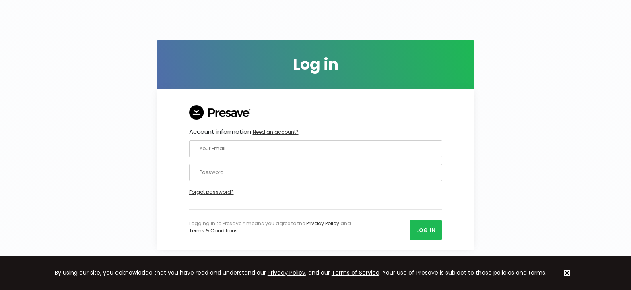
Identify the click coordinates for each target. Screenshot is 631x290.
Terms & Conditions (213, 230)
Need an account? (276, 131)
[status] (567, 273)
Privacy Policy (322, 223)
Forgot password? (211, 191)
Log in (426, 230)
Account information (244, 131)
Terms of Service (355, 273)
